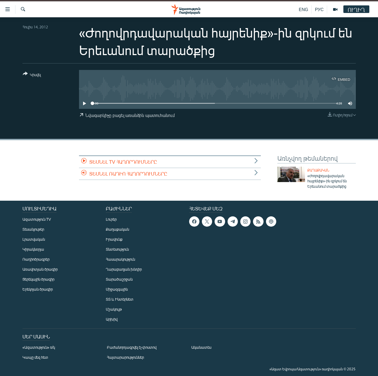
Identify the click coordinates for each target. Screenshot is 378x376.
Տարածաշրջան (119, 279)
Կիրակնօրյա (33, 249)
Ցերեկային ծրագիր (38, 279)
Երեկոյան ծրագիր (37, 289)
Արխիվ (111, 319)
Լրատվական (33, 239)
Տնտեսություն (117, 249)
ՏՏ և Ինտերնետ (119, 299)
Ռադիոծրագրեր (36, 259)
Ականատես (201, 347)
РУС (319, 9)
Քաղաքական (318, 170)
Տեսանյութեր (33, 229)
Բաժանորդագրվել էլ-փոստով (132, 347)
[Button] (32, 75)
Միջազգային (117, 289)
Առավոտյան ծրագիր (40, 269)
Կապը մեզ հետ (35, 357)
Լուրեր (111, 219)
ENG (303, 9)
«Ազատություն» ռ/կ (38, 347)
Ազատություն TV (36, 219)
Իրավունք (114, 239)
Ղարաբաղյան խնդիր (124, 269)
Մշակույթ (114, 309)
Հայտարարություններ (125, 357)
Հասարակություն (120, 259)
